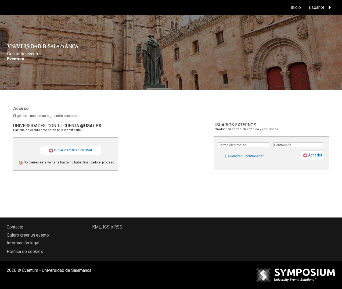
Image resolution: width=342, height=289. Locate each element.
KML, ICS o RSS (107, 227)
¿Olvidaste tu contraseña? (244, 156)
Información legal (23, 242)
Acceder (312, 155)
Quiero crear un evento (28, 235)
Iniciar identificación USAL (71, 150)
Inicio (296, 7)
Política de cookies (25, 251)
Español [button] (321, 7)
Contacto (15, 227)
